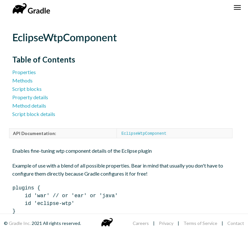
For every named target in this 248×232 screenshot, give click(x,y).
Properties (24, 72)
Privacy (166, 223)
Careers (141, 223)
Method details (29, 105)
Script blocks (27, 89)
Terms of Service (200, 223)
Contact (235, 223)
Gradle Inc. (20, 223)
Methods (22, 80)
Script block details (33, 114)
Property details (30, 97)
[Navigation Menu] (237, 7)
